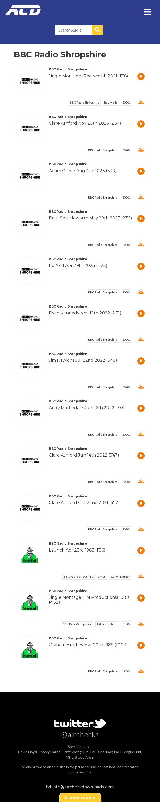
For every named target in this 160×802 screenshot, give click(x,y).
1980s (102, 576)
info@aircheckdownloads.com (83, 786)
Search (97, 30)
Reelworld (111, 102)
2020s (126, 102)
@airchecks (80, 734)
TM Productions (107, 624)
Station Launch (120, 576)
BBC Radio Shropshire (84, 102)
